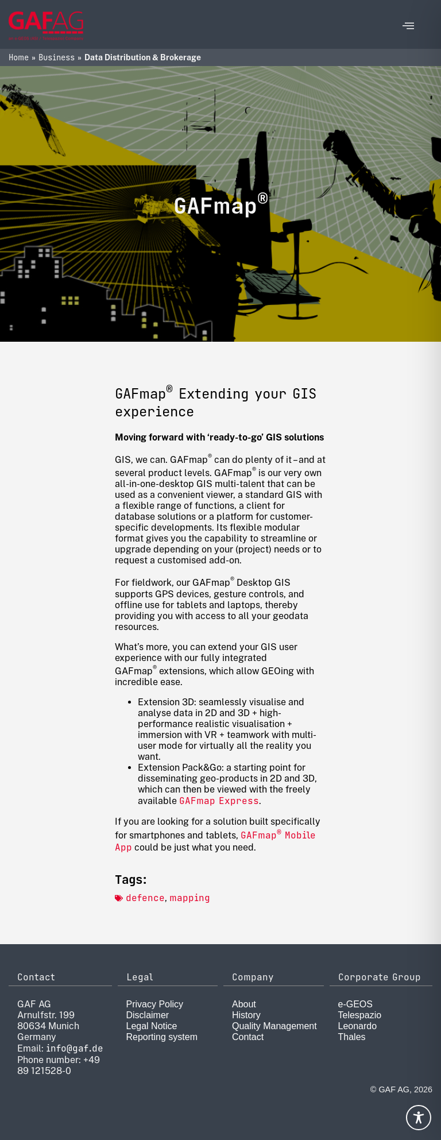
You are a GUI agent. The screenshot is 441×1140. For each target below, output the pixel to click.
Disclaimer (147, 1015)
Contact (248, 1037)
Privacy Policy (155, 1004)
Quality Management (274, 1026)
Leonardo (357, 1026)
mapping (189, 898)
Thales (352, 1037)
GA (246, 835)
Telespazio (360, 1015)
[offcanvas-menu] (408, 26)
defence (145, 898)
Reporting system (162, 1037)
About (244, 1004)
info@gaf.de (74, 1048)
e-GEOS (355, 1004)
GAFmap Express (219, 801)
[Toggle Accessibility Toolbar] (418, 1117)
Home (19, 57)
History (246, 1015)
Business (56, 57)
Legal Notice (151, 1026)
